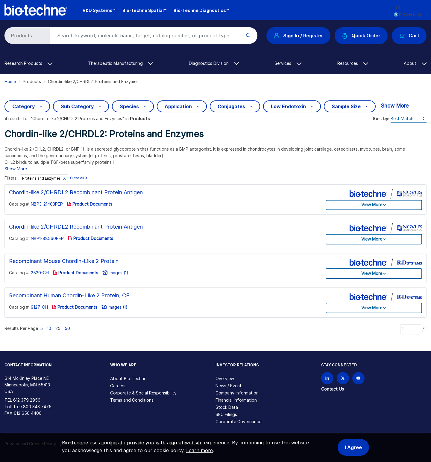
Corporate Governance (238, 421)
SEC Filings (226, 414)
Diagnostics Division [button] (214, 63)
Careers (117, 385)
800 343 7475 (37, 406)
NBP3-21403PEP (47, 203)
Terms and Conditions (132, 400)
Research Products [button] (28, 63)
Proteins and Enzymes (42, 178)
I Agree (353, 447)
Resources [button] (352, 63)
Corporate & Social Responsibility (143, 392)
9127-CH (39, 307)
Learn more (199, 450)
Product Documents (89, 203)
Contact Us (332, 388)
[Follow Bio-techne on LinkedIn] (327, 378)
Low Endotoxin (288, 106)
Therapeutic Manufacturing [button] (120, 63)
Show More (395, 106)
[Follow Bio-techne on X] (343, 378)
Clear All (79, 178)
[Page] (410, 329)
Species (129, 106)
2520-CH (40, 272)
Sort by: (381, 118)
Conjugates (231, 106)
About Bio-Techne (128, 378)
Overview (225, 378)
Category (23, 106)
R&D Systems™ (99, 10)
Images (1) (115, 272)
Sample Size (346, 106)
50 (67, 328)
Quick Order (361, 36)
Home (10, 81)
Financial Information (236, 400)
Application (178, 106)
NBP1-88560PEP (47, 238)
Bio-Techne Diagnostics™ (201, 10)
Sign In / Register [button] (298, 36)
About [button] (415, 63)
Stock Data (227, 407)
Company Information (237, 392)
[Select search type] (26, 35)
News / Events (230, 385)
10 (49, 328)
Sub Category (77, 106)
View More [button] (371, 204)
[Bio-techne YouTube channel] (358, 378)
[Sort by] (409, 118)
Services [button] (287, 63)
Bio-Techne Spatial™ (144, 10)
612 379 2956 (26, 400)
